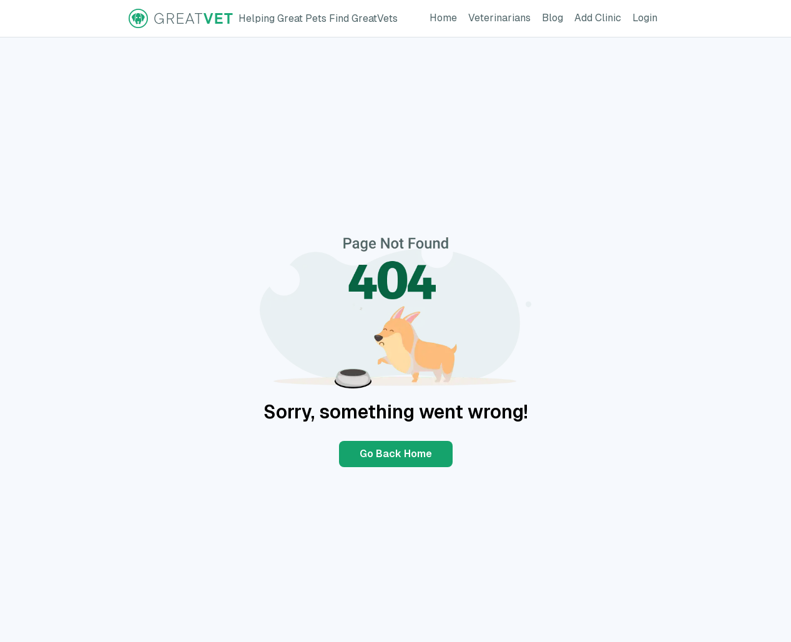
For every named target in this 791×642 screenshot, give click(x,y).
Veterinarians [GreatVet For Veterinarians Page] (502, 17)
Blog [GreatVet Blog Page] (555, 17)
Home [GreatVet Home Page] (446, 17)
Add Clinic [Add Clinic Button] (600, 17)
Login (647, 17)
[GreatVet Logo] (263, 18)
